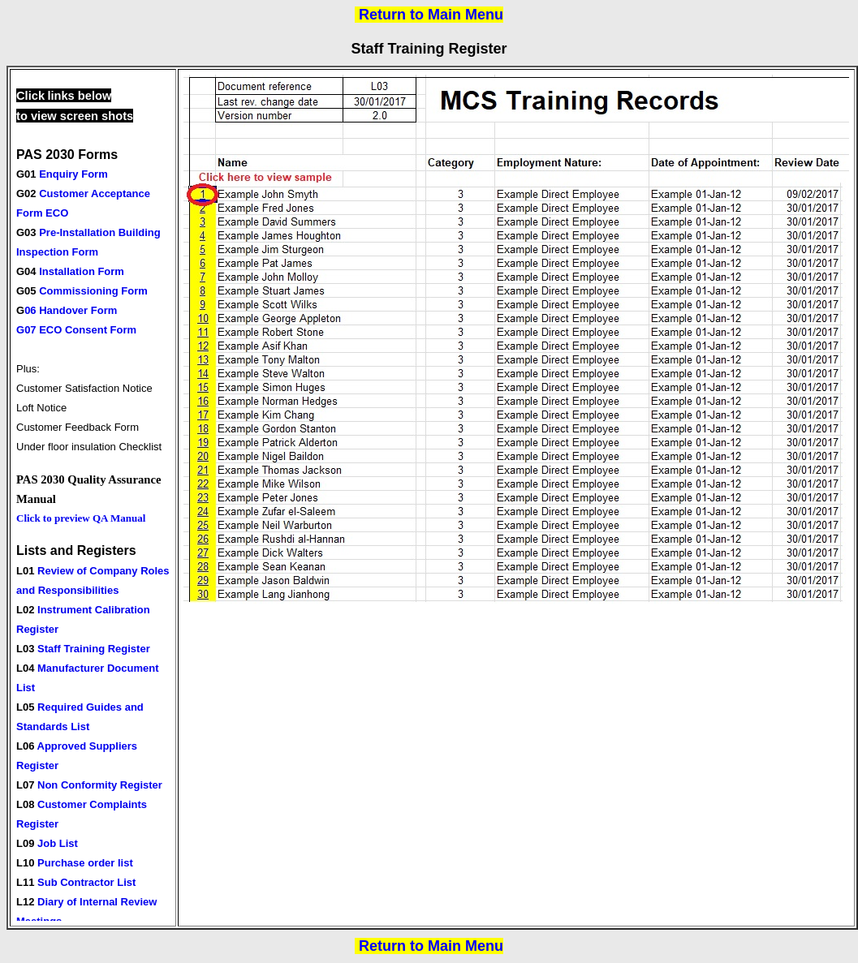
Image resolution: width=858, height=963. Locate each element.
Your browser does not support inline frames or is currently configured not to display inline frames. (95, 498)
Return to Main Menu (431, 14)
